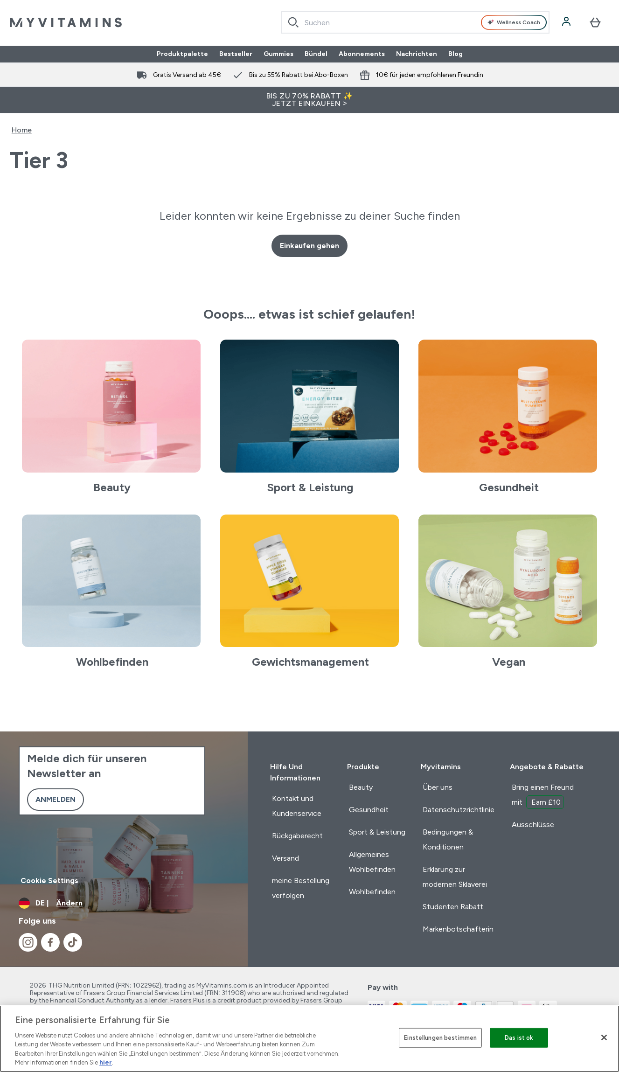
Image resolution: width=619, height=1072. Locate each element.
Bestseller (235, 54)
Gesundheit (369, 809)
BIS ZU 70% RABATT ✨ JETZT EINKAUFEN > (309, 99)
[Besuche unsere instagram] (28, 942)
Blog (455, 54)
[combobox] (415, 22)
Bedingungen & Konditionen (448, 839)
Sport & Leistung (377, 832)
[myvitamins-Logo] (66, 22)
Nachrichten (416, 54)
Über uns (437, 787)
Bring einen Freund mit (543, 796)
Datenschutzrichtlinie (458, 809)
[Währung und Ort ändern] (124, 903)
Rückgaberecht (297, 835)
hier (105, 1062)
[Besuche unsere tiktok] (72, 942)
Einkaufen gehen (309, 245)
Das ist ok (519, 1037)
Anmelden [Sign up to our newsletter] (55, 799)
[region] (309, 1038)
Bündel (316, 54)
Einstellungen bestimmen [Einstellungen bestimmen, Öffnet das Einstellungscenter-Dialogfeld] (440, 1037)
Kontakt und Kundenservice (296, 806)
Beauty (361, 787)
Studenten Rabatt (453, 906)
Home (22, 129)
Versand (285, 858)
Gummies (278, 54)
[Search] (293, 22)
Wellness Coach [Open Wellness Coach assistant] (513, 22)
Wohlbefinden (372, 891)
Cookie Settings (49, 880)
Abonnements (362, 54)
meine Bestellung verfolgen (300, 888)
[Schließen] (604, 1037)
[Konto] (567, 22)
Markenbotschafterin (458, 929)
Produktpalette (182, 54)
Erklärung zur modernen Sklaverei (455, 877)
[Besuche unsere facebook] (50, 942)
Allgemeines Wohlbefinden (372, 862)
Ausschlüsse (533, 824)
